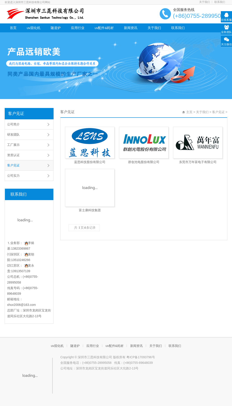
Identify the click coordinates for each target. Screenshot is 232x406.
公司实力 (13, 175)
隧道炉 (56, 28)
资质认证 (13, 155)
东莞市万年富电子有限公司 (198, 162)
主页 (189, 112)
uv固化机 (33, 28)
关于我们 (204, 2)
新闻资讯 (130, 28)
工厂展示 (13, 145)
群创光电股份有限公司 (143, 162)
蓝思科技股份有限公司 (89, 162)
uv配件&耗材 (104, 28)
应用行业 (77, 28)
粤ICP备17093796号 (140, 357)
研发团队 (13, 134)
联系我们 (219, 2)
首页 (13, 28)
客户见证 (16, 113)
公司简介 (13, 124)
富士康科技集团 (90, 210)
